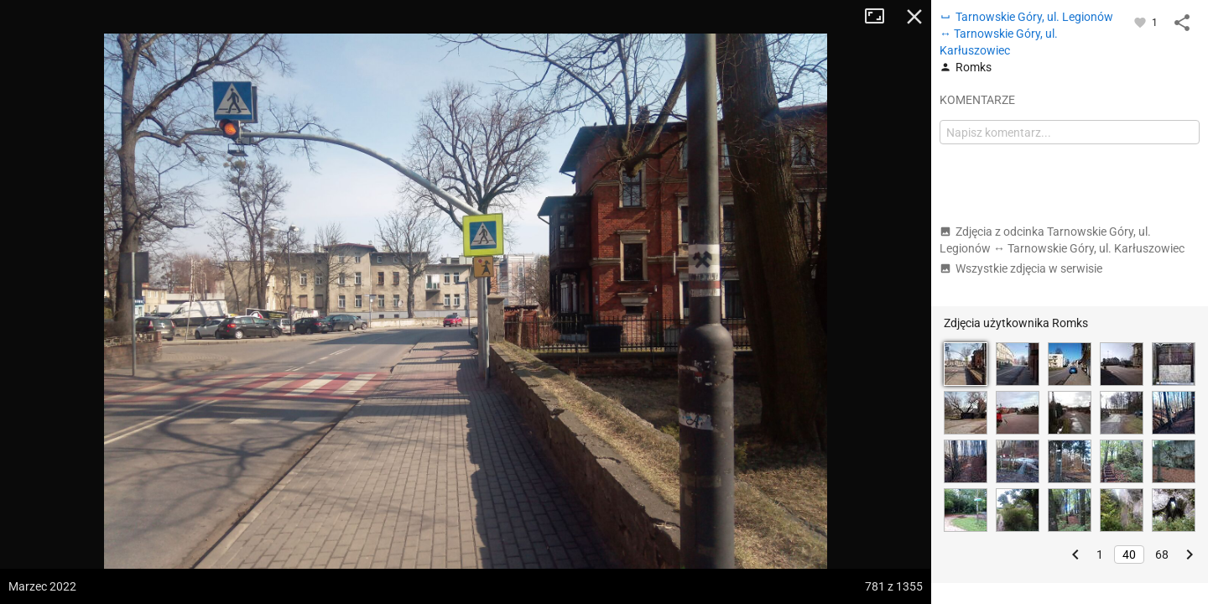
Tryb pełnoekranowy (881, 17)
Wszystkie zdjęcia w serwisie (1021, 268)
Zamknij (914, 17)
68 (1162, 554)
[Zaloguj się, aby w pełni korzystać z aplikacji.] (1141, 22)
